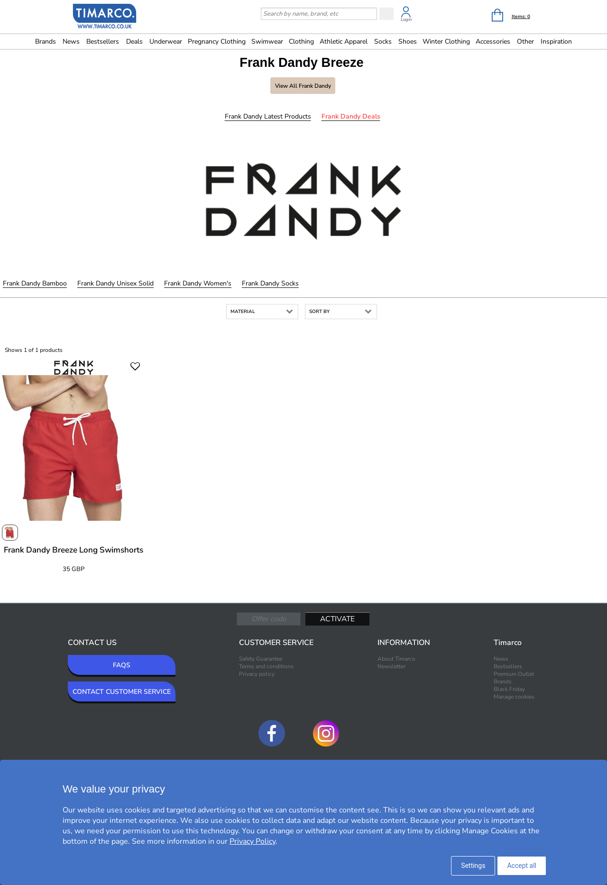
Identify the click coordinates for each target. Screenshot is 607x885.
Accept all (521, 865)
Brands (45, 41)
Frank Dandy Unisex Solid (115, 283)
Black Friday (509, 689)
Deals (134, 41)
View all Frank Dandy (303, 86)
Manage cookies (514, 697)
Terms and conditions (266, 666)
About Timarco (396, 659)
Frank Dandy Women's (197, 283)
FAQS (121, 665)
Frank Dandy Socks (270, 283)
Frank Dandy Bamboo (35, 283)
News (71, 41)
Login (406, 19)
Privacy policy (257, 674)
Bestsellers (102, 41)
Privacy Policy (253, 841)
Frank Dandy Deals (351, 116)
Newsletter (391, 666)
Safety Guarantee (260, 659)
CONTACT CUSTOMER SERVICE (122, 691)
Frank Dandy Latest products (268, 116)
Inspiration (556, 41)
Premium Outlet (514, 674)
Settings (473, 865)
